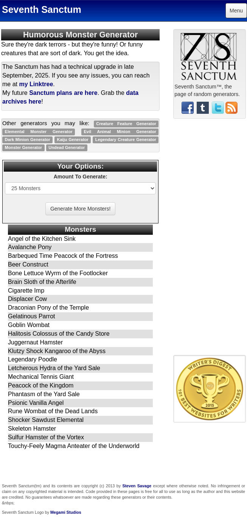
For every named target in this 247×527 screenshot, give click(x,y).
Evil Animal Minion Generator (120, 131)
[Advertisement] (209, 239)
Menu (236, 11)
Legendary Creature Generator (125, 139)
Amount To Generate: (80, 177)
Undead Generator (66, 147)
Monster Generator (23, 147)
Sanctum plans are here (63, 93)
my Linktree (36, 84)
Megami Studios (65, 512)
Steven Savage (136, 486)
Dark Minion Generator (27, 139)
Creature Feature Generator (126, 123)
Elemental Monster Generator (39, 131)
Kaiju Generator (73, 139)
